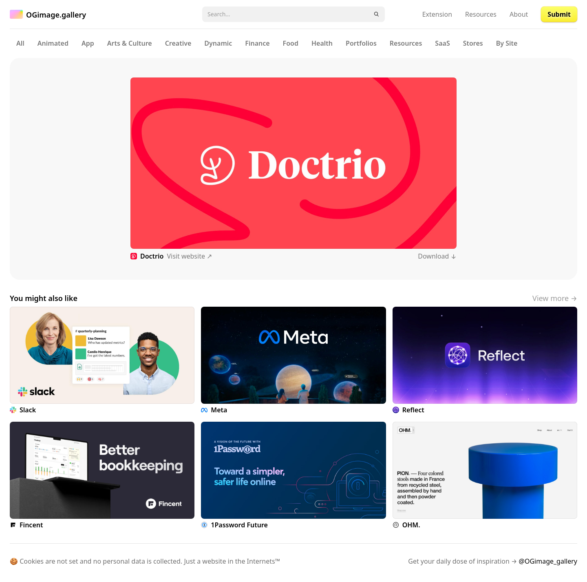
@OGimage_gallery (548, 561)
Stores (473, 43)
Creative (178, 43)
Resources (481, 14)
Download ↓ (437, 256)
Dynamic (218, 43)
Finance (257, 43)
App (88, 43)
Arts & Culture (129, 43)
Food (290, 43)
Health (322, 43)
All (20, 43)
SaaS (442, 43)
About (519, 14)
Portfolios (361, 43)
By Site (507, 43)
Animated (53, 43)
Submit (559, 14)
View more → (554, 298)
